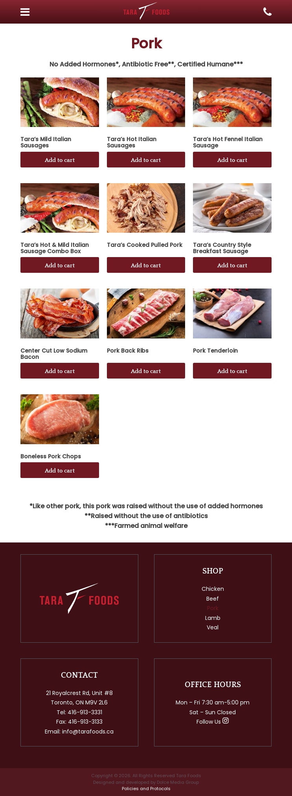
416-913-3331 (85, 712)
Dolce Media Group (178, 782)
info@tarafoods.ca (88, 731)
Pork (213, 608)
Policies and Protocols (146, 788)
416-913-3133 (85, 722)
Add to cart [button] (60, 160)
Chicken (213, 589)
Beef (212, 599)
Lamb (212, 618)
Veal (213, 627)
